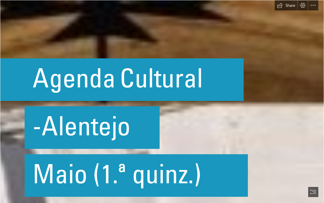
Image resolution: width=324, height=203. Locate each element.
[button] (286, 5)
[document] (162, 101)
